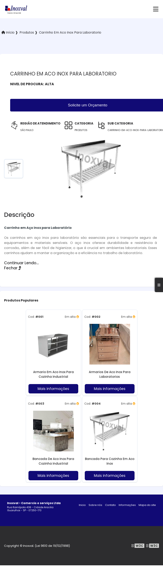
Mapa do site (147, 505)
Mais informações (53, 388)
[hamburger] (156, 9)
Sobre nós (95, 505)
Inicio (82, 505)
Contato (110, 505)
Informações (127, 505)
